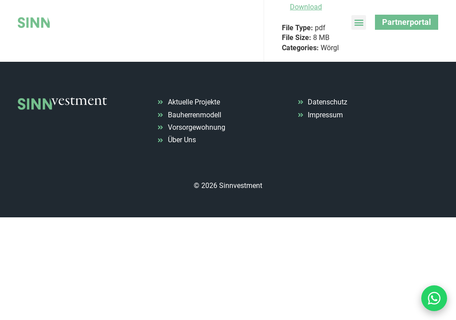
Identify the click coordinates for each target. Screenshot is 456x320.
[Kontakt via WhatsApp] (434, 298)
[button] (358, 22)
